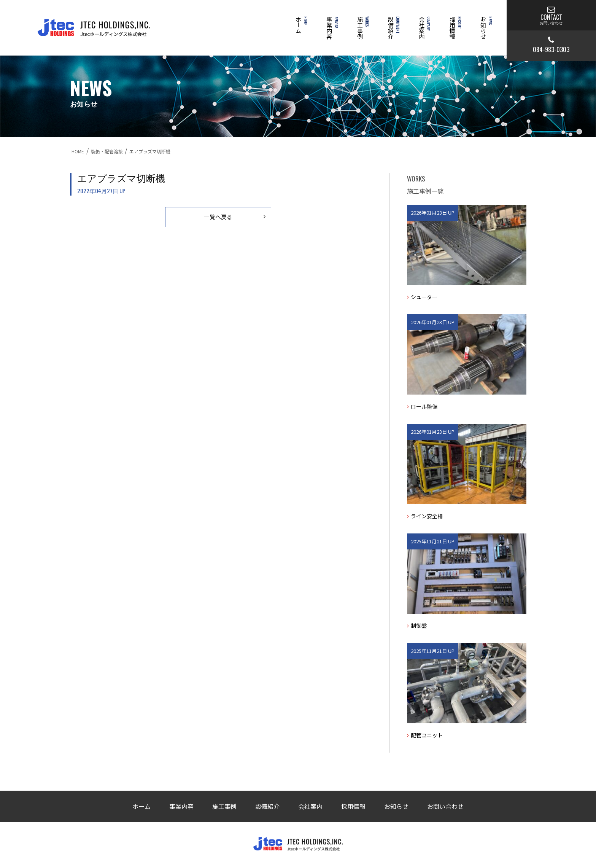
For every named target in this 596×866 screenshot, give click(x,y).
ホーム (301, 27)
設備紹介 (393, 30)
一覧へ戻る (232, 217)
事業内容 (331, 30)
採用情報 (455, 30)
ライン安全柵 (425, 516)
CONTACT (551, 15)
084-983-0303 (551, 45)
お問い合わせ (445, 806)
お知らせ (485, 30)
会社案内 (424, 30)
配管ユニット (425, 735)
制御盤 (417, 625)
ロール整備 (422, 406)
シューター (422, 297)
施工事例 (362, 30)
